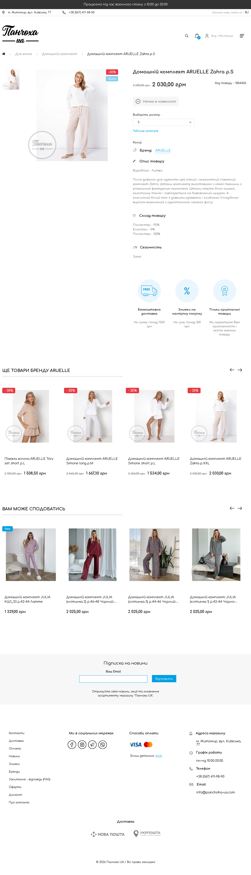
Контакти (16, 733)
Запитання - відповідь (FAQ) (29, 779)
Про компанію (19, 802)
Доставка (16, 740)
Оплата (15, 748)
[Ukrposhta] (147, 833)
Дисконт (15, 794)
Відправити (164, 679)
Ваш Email (113, 671)
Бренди (14, 771)
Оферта (15, 787)
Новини (14, 756)
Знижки (14, 764)
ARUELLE (163, 150)
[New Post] (107, 834)
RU (247, 12)
